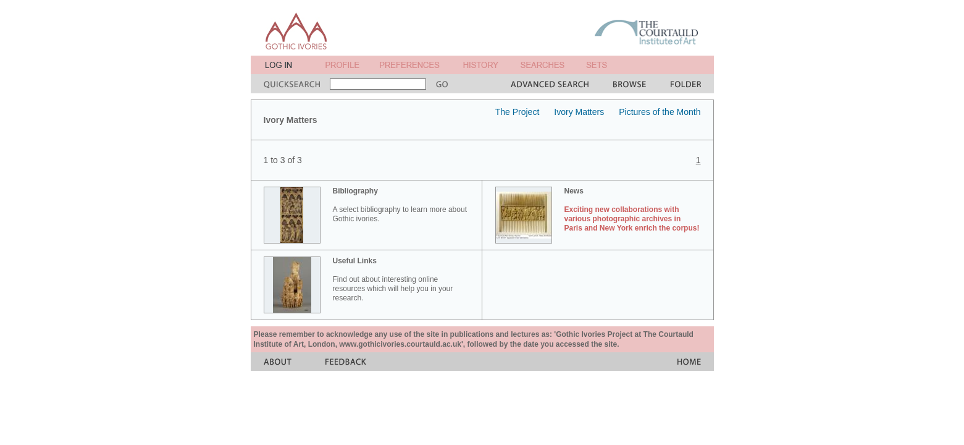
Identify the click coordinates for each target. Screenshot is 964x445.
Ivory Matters (579, 112)
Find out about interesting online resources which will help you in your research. (393, 279)
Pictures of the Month (659, 112)
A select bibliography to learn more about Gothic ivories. (400, 205)
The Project (517, 112)
